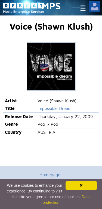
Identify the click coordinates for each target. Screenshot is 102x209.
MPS (51, 5)
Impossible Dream (55, 108)
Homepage (49, 174)
